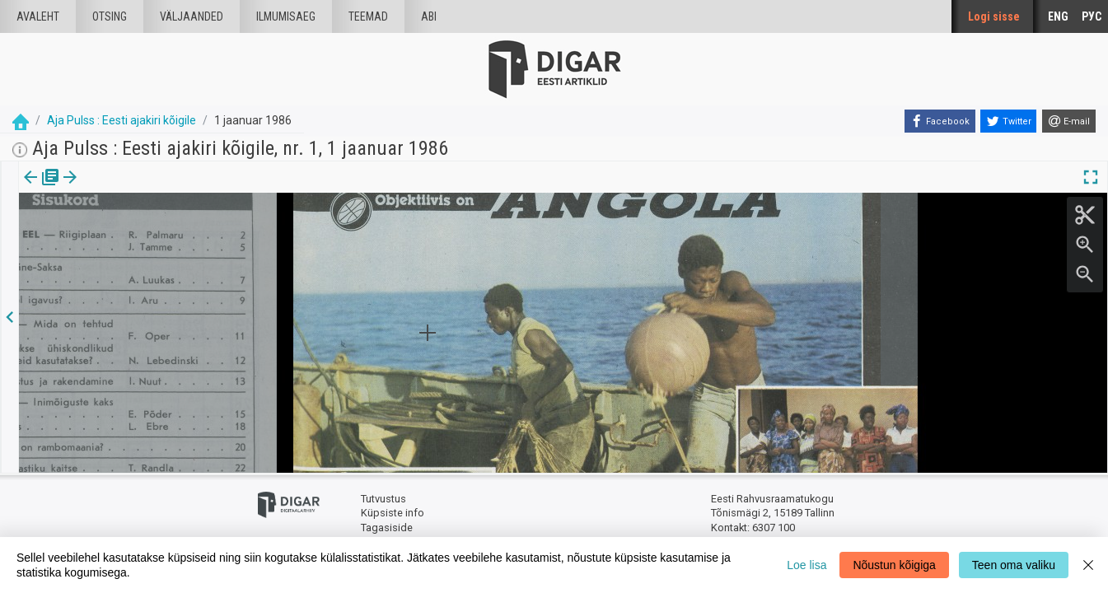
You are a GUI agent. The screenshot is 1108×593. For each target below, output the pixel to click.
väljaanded (191, 16)
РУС (1091, 16)
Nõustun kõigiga (894, 565)
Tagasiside (387, 527)
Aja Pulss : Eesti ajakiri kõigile (121, 120)
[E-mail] (1069, 121)
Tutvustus (383, 499)
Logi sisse (994, 16)
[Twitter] (1008, 121)
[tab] (42, 189)
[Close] (1088, 565)
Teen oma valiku (1013, 565)
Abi (429, 16)
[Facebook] (940, 121)
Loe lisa (806, 565)
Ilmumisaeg (286, 16)
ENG (1058, 16)
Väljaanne (42, 188)
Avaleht (37, 16)
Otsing (109, 16)
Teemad (368, 16)
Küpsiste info (392, 513)
